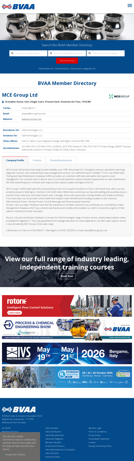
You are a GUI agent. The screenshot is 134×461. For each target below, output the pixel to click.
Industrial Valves (52, 457)
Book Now (67, 276)
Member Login (95, 428)
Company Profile (15, 160)
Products (37, 160)
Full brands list (62, 68)
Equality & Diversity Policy (100, 446)
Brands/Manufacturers (61, 160)
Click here (7, 439)
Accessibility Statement (99, 439)
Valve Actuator (51, 428)
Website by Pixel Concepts (14, 422)
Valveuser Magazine (54, 439)
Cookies (92, 442)
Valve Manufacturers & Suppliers (60, 449)
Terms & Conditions (98, 431)
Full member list (45, 68)
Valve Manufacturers (54, 435)
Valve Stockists (52, 453)
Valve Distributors (53, 431)
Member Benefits (53, 442)
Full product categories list (83, 68)
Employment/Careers (55, 446)
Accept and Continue (15, 454)
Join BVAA (6, 428)
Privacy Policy (94, 435)
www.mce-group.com (32, 118)
